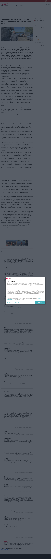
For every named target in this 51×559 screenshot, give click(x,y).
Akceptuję (40, 302)
